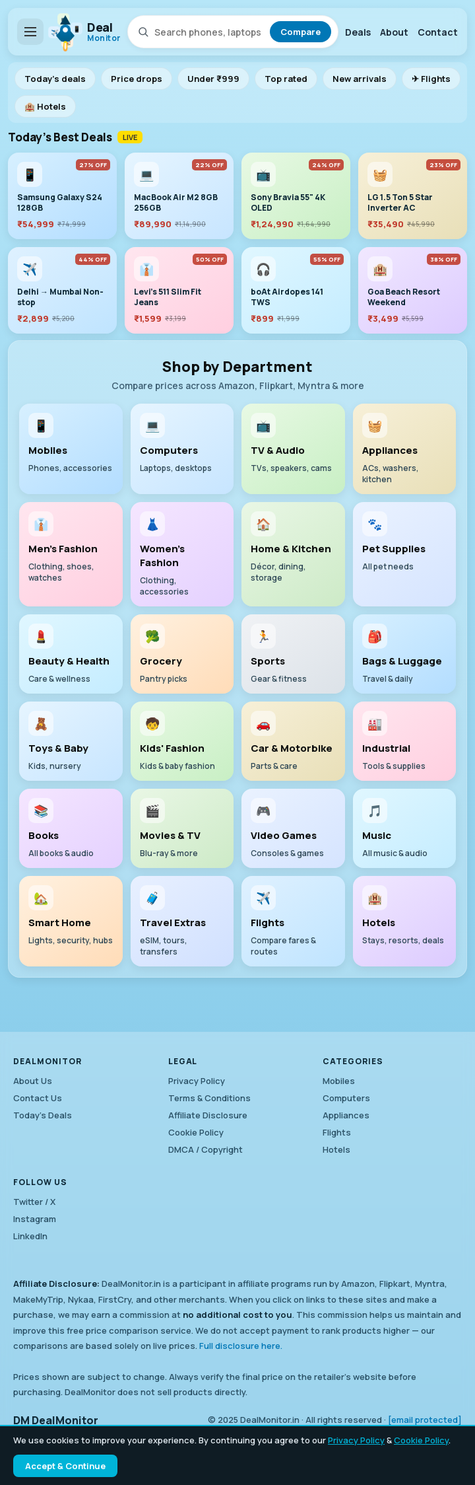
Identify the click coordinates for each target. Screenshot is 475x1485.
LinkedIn (30, 1236)
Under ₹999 (213, 79)
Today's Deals (42, 1115)
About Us (32, 1081)
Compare (300, 32)
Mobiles (339, 1081)
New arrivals (359, 79)
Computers (346, 1098)
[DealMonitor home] (85, 32)
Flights (337, 1132)
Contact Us (37, 1098)
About (394, 32)
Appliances (346, 1115)
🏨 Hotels (45, 106)
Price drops (136, 79)
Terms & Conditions (209, 1098)
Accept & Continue (65, 1466)
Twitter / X (34, 1202)
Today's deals (55, 79)
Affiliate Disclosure (207, 1115)
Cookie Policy (421, 1440)
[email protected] (425, 1420)
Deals (358, 32)
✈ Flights (431, 79)
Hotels (336, 1149)
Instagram (34, 1219)
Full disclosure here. (240, 1346)
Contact (438, 32)
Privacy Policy (356, 1440)
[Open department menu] (30, 31)
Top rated (286, 79)
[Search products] (209, 32)
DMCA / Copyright (205, 1149)
